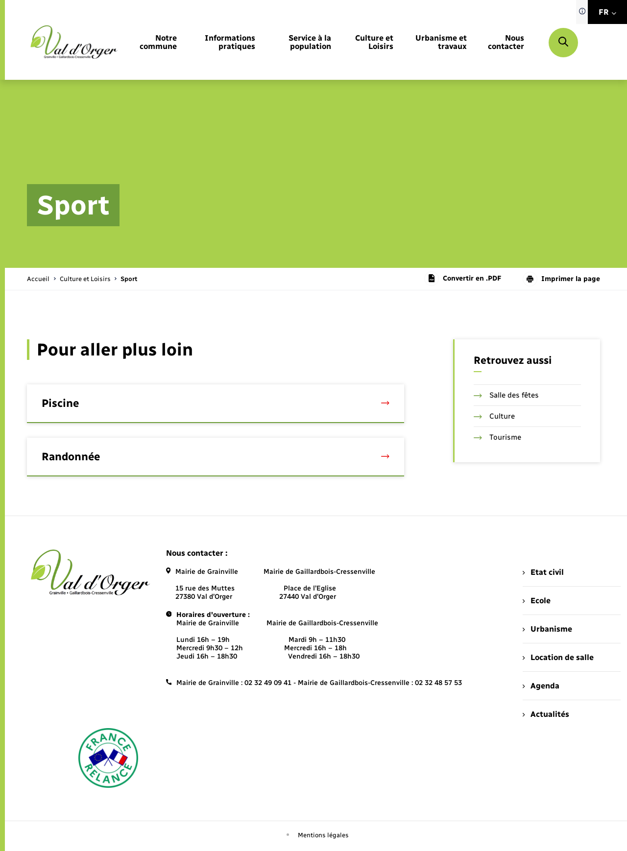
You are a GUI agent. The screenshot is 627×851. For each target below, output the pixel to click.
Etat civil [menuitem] (543, 572)
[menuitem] (156, 42)
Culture (494, 416)
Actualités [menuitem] (546, 714)
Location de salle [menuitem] (558, 657)
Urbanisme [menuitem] (547, 629)
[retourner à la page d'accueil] (74, 42)
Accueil (38, 279)
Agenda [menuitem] (541, 685)
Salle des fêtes (506, 395)
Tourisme (497, 437)
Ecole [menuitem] (536, 600)
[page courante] (129, 279)
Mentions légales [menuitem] (323, 835)
